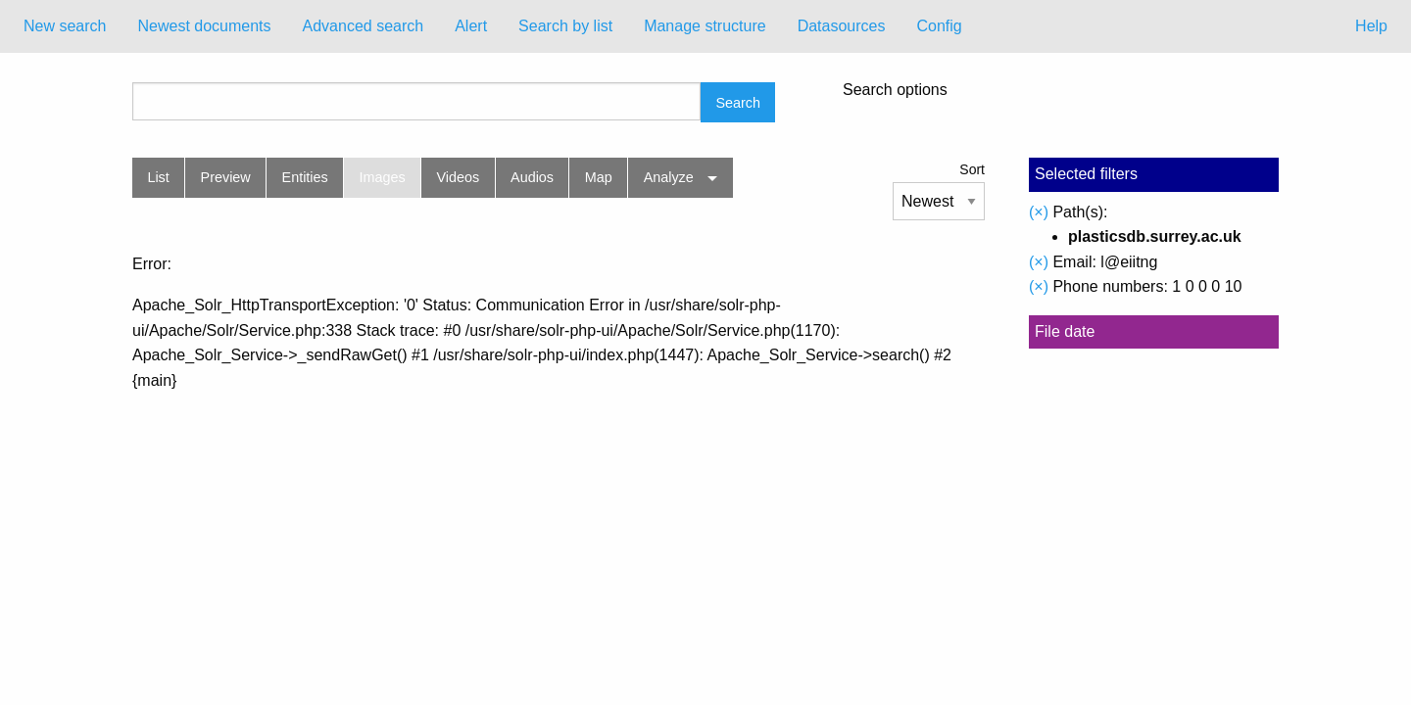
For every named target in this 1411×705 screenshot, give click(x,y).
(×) (1038, 212)
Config (938, 26)
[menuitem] (65, 26)
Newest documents (203, 26)
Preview (226, 177)
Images (383, 177)
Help (1371, 26)
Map (598, 177)
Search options (895, 90)
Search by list (565, 26)
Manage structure (705, 26)
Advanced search (363, 26)
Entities (305, 177)
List (158, 177)
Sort (972, 169)
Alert (471, 26)
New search (65, 26)
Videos (458, 177)
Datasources (842, 26)
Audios (532, 177)
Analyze (669, 177)
